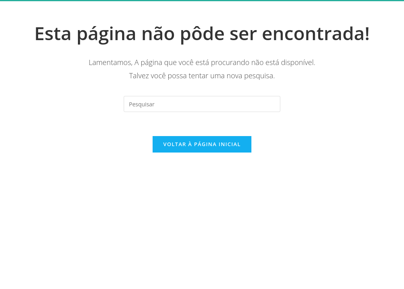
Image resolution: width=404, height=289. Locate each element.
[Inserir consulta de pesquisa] (202, 104)
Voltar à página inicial (202, 144)
